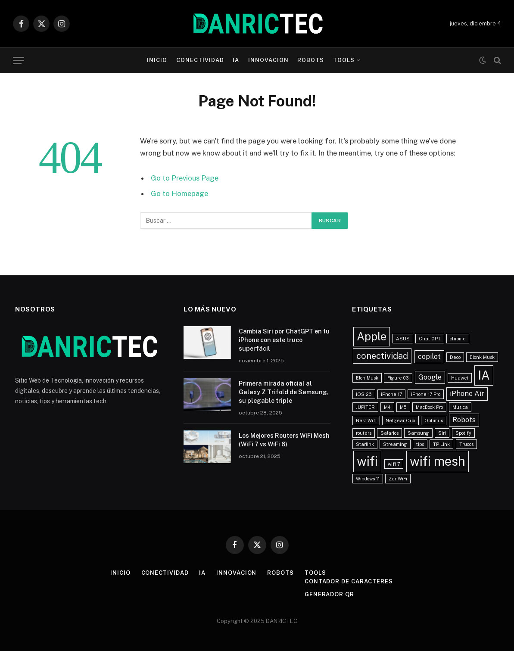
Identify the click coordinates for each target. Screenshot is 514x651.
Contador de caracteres (349, 581)
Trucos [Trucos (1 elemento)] (466, 444)
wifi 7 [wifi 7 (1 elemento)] (394, 464)
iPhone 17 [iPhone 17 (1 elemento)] (391, 394)
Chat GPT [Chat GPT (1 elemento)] (430, 338)
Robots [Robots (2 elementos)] (464, 420)
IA (236, 60)
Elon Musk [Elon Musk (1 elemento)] (367, 377)
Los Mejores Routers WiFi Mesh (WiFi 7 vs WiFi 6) (284, 440)
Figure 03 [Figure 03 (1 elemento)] (398, 377)
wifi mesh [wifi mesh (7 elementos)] (437, 461)
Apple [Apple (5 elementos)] (371, 336)
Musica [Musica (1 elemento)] (460, 407)
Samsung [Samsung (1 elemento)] (418, 433)
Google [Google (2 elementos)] (430, 377)
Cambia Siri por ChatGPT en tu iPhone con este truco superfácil (284, 340)
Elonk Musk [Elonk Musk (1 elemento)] (482, 357)
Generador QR (329, 594)
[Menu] (18, 60)
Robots (310, 60)
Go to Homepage (179, 193)
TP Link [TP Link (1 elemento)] (441, 444)
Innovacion (268, 60)
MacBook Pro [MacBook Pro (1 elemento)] (429, 407)
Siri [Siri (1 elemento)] (442, 433)
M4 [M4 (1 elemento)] (387, 407)
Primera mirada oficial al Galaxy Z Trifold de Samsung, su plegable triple (284, 392)
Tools (344, 60)
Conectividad (200, 60)
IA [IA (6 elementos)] (484, 375)
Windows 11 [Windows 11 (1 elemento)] (368, 478)
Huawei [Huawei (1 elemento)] (459, 377)
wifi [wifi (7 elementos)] (367, 461)
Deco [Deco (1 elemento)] (455, 357)
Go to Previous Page (184, 178)
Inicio (157, 60)
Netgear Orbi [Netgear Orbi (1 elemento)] (400, 420)
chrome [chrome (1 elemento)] (458, 338)
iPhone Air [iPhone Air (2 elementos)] (467, 393)
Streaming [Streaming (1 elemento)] (395, 444)
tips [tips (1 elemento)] (420, 444)
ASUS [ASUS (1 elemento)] (403, 338)
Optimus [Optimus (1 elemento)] (433, 420)
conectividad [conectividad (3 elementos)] (382, 356)
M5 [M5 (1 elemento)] (403, 407)
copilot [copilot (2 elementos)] (429, 356)
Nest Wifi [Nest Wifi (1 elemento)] (366, 420)
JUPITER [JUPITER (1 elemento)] (365, 407)
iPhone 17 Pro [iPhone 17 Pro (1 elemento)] (425, 394)
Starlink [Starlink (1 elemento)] (365, 444)
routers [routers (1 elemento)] (363, 433)
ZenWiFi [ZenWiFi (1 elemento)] (398, 478)
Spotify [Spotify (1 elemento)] (463, 433)
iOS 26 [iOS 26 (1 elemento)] (364, 394)
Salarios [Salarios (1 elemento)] (389, 433)
